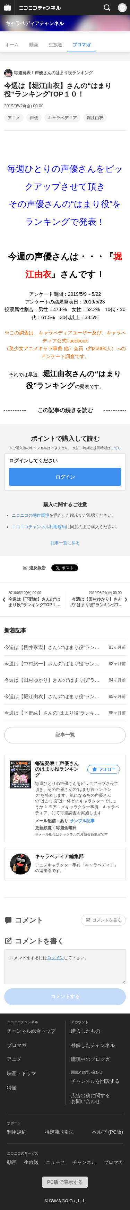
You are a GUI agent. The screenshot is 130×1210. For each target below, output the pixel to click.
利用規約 (16, 1132)
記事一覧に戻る (65, 543)
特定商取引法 (59, 1132)
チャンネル (84, 1162)
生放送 (55, 44)
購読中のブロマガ (90, 1059)
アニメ (14, 118)
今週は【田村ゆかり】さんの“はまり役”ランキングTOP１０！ (54, 680)
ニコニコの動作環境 (30, 515)
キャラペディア (62, 118)
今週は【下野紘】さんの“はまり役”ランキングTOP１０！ (54, 712)
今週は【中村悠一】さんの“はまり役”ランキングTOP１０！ (54, 663)
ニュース (55, 1162)
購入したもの (85, 1031)
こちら (116, 448)
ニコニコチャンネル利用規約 (39, 526)
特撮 (12, 1087)
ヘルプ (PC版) (107, 1132)
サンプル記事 (82, 821)
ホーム (12, 44)
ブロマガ (81, 44)
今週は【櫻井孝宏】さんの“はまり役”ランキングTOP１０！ (54, 647)
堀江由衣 (95, 118)
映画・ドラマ (21, 1073)
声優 (34, 118)
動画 (33, 44)
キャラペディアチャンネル (35, 23)
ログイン (55, 957)
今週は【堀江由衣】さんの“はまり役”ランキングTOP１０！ (54, 696)
